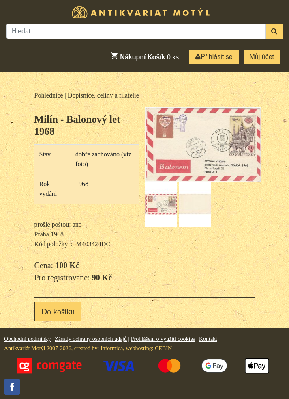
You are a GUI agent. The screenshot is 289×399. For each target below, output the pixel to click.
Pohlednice (48, 95)
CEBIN (163, 348)
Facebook (12, 387)
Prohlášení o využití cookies (163, 339)
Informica (112, 348)
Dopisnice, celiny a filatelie (103, 95)
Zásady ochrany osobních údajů (91, 339)
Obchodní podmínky (27, 339)
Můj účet (262, 56)
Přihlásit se (213, 56)
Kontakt (208, 339)
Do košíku (58, 311)
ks (144, 56)
